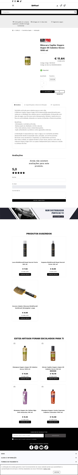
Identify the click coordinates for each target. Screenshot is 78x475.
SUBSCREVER (55, 435)
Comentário (16, 190)
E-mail (14, 184)
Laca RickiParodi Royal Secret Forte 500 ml (25, 263)
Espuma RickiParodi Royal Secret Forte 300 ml (53, 263)
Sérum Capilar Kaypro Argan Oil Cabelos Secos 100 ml (53, 368)
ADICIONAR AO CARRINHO (47, 92)
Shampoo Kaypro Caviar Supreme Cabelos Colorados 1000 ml (53, 411)
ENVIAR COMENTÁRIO (39, 200)
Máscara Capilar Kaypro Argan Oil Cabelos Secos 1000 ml (52, 47)
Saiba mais (46, 469)
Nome (14, 177)
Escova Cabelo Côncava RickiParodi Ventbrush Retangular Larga (24, 307)
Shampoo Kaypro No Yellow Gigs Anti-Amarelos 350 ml (25, 411)
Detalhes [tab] (17, 104)
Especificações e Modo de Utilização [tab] (36, 104)
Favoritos (60, 92)
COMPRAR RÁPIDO (25, 274)
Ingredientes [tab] (55, 104)
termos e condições (32, 439)
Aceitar (56, 472)
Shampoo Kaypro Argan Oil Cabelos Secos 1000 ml (25, 368)
